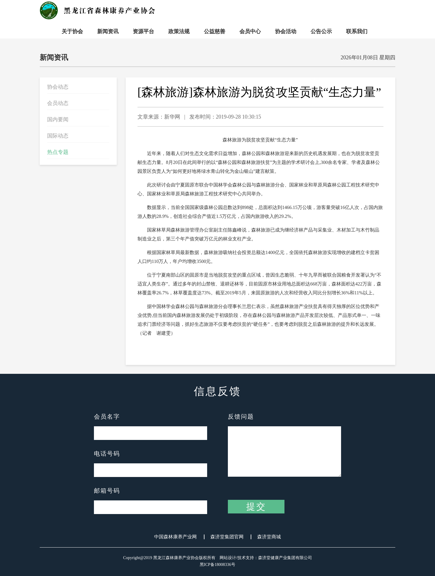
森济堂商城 (269, 536)
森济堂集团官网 (227, 536)
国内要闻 (57, 119)
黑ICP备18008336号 (217, 564)
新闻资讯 (108, 31)
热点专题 (57, 152)
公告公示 (321, 31)
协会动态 (57, 87)
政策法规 (179, 31)
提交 (256, 506)
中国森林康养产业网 (175, 536)
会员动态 (57, 103)
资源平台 (143, 31)
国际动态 (57, 136)
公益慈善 (214, 31)
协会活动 (285, 31)
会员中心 (250, 31)
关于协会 (72, 31)
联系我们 (356, 31)
